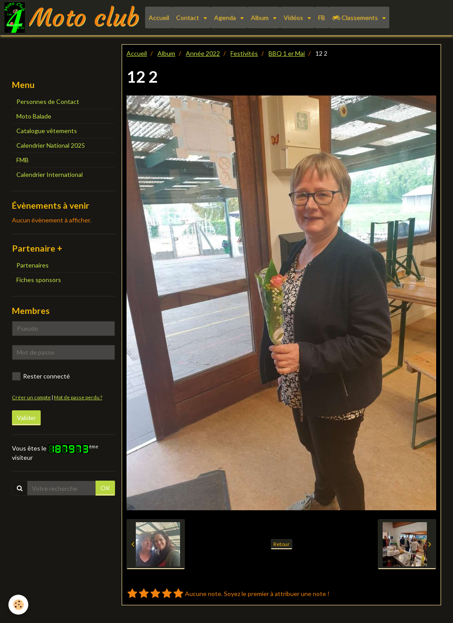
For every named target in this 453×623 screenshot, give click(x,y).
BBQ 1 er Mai (287, 53)
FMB (22, 160)
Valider (26, 417)
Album (260, 17)
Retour (281, 544)
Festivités (244, 53)
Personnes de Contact (47, 101)
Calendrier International (49, 174)
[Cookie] (19, 605)
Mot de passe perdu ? (78, 397)
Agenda (225, 17)
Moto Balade (33, 116)
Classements (355, 17)
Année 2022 (203, 53)
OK (105, 488)
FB (321, 17)
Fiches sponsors (38, 279)
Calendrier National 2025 (50, 145)
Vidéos (294, 17)
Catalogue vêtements (46, 130)
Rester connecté (41, 376)
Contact (188, 17)
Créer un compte (31, 397)
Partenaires (32, 265)
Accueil (159, 17)
